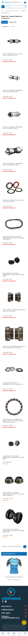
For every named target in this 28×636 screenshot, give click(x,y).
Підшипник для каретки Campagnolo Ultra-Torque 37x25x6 (13, 200)
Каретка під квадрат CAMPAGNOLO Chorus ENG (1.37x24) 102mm (13, 91)
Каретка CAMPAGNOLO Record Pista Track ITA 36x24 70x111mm (12, 54)
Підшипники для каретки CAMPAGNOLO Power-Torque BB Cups (13, 383)
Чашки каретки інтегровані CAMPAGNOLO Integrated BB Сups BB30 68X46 (13, 275)
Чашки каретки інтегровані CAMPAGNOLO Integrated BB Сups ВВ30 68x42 (13, 457)
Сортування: (5, 26)
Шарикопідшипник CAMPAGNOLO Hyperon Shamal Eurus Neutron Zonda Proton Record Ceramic (13, 421)
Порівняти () (12, 22)
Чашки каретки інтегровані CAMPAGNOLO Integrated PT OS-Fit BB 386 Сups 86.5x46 (13, 494)
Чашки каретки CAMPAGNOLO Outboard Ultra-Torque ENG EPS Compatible (14, 347)
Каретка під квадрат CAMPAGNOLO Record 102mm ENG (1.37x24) (13, 164)
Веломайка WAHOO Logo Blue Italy (14, 577)
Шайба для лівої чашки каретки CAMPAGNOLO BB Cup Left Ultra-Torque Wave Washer (13, 238)
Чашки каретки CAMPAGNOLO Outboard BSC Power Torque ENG (14, 310)
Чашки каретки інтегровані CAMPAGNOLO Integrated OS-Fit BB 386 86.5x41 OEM (13, 531)
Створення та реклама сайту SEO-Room (14, 629)
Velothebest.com (17, 627)
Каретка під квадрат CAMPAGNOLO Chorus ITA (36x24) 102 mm (13, 127)
